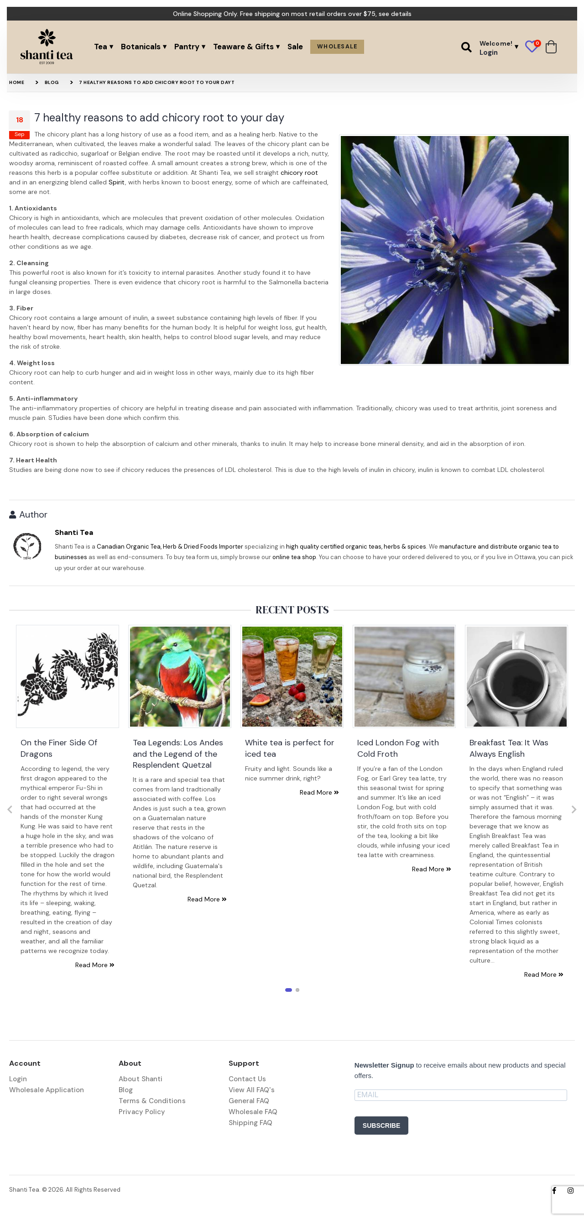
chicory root (299, 172)
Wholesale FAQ (253, 1111)
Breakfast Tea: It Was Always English (508, 748)
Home (16, 82)
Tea (100, 47)
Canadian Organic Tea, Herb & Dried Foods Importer (170, 546)
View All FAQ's (252, 1089)
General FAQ (249, 1100)
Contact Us (247, 1079)
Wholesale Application (46, 1089)
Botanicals (141, 47)
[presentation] (10, 810)
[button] (466, 47)
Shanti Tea (74, 532)
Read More (95, 965)
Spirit (117, 182)
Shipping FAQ (251, 1122)
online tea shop (294, 557)
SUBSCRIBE (381, 1125)
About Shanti (140, 1079)
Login (18, 1079)
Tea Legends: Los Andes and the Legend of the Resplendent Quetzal (178, 753)
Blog (52, 82)
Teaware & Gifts (243, 47)
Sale (295, 47)
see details (395, 14)
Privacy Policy (142, 1111)
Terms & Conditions (152, 1100)
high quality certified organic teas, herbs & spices (356, 546)
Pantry (186, 47)
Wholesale (337, 46)
